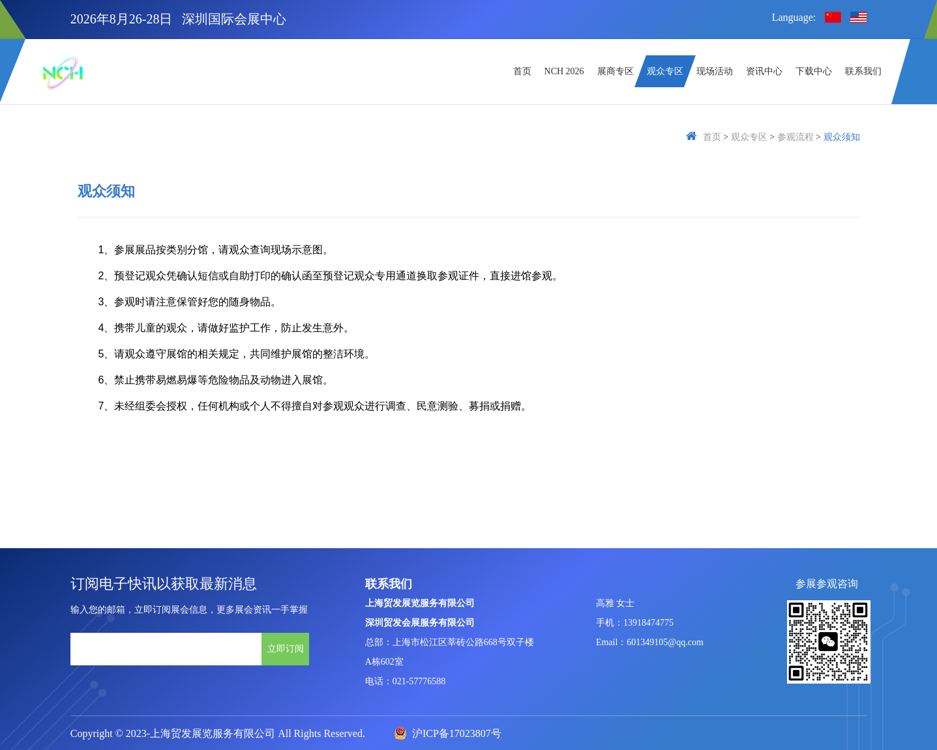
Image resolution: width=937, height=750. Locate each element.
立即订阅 (285, 648)
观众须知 (842, 137)
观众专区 (749, 137)
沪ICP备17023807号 (447, 733)
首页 (712, 137)
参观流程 (795, 137)
